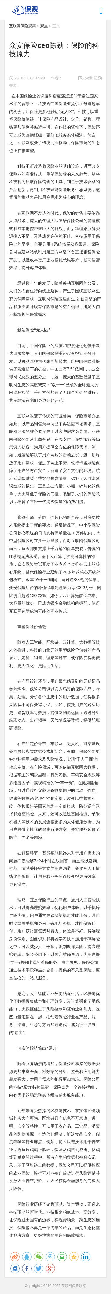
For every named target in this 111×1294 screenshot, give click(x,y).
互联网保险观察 (22, 26)
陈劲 (98, 78)
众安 (89, 78)
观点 (44, 26)
